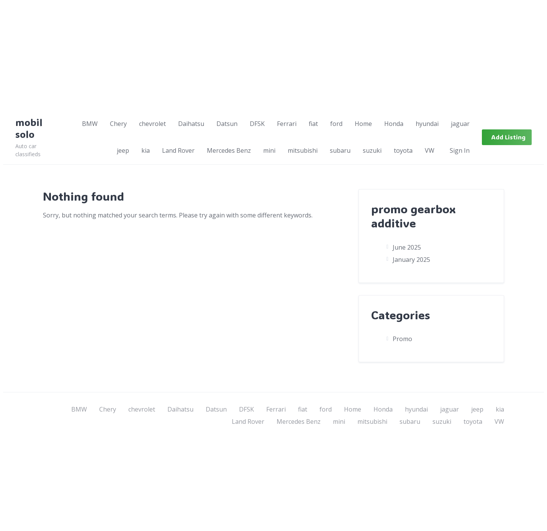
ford (336, 123)
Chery (118, 123)
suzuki (372, 150)
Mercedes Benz (229, 150)
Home (363, 123)
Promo (402, 339)
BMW (90, 123)
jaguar (460, 123)
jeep (123, 150)
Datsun (226, 123)
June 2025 (407, 247)
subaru (340, 150)
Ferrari (286, 123)
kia (145, 150)
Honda (393, 123)
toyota (403, 150)
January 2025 (411, 259)
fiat (313, 123)
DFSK (257, 123)
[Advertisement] (233, 56)
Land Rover (178, 150)
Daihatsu (191, 123)
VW (429, 150)
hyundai (427, 123)
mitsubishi (303, 150)
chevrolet (152, 123)
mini (269, 150)
